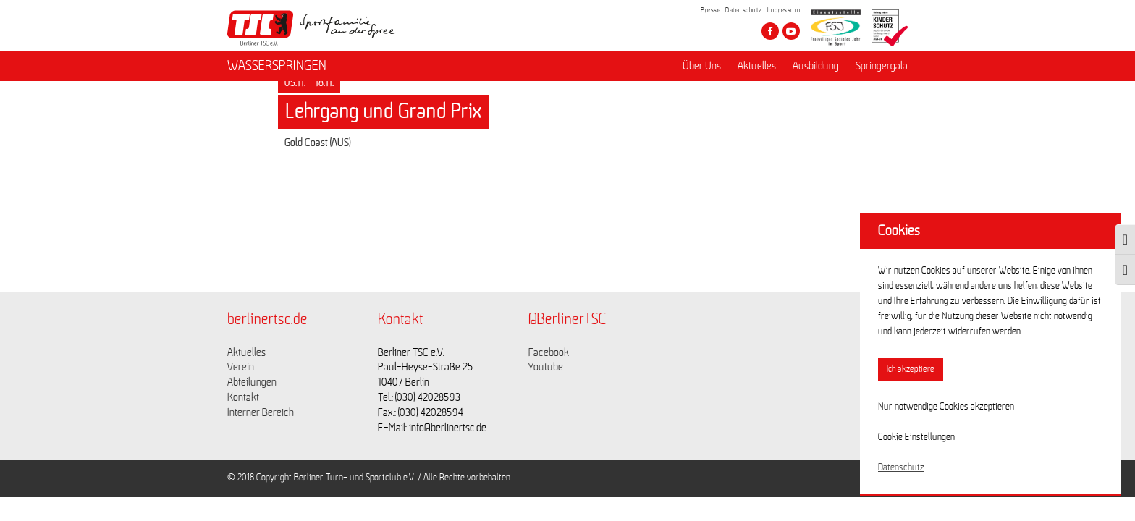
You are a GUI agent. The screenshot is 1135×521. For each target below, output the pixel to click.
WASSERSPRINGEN (276, 66)
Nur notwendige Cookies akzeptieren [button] (946, 407)
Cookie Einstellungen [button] (916, 437)
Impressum (784, 10)
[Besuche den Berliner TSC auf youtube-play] (791, 31)
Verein (240, 367)
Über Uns (702, 66)
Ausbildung (816, 66)
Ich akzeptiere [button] (910, 369)
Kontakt (243, 397)
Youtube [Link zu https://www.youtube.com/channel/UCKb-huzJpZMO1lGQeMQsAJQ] (545, 367)
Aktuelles (757, 66)
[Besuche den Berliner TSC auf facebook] (770, 31)
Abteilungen (252, 382)
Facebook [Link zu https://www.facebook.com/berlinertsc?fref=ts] (548, 352)
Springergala (882, 66)
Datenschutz (743, 10)
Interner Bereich (260, 412)
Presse (710, 10)
